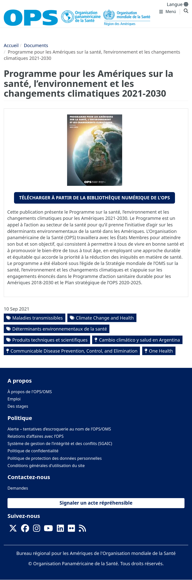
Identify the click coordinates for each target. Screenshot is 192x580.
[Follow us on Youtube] (48, 530)
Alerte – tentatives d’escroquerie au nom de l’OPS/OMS (59, 429)
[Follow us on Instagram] (36, 530)
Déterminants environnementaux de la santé (59, 329)
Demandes (18, 488)
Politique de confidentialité (33, 451)
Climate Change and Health (105, 318)
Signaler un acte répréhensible (96, 503)
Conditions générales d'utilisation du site (46, 465)
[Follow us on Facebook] (25, 530)
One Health (161, 351)
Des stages (18, 406)
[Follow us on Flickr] (71, 530)
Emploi (14, 399)
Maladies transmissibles (37, 318)
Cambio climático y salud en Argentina (139, 340)
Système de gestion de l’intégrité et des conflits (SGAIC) (60, 443)
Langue (177, 4)
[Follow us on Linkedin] (60, 530)
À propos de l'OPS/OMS (30, 391)
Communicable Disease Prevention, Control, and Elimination (74, 351)
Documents (36, 45)
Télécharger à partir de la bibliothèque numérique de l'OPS (94, 198)
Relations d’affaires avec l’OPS (36, 436)
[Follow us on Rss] (82, 530)
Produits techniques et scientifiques (50, 340)
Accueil (11, 45)
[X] (13, 530)
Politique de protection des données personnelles (55, 458)
